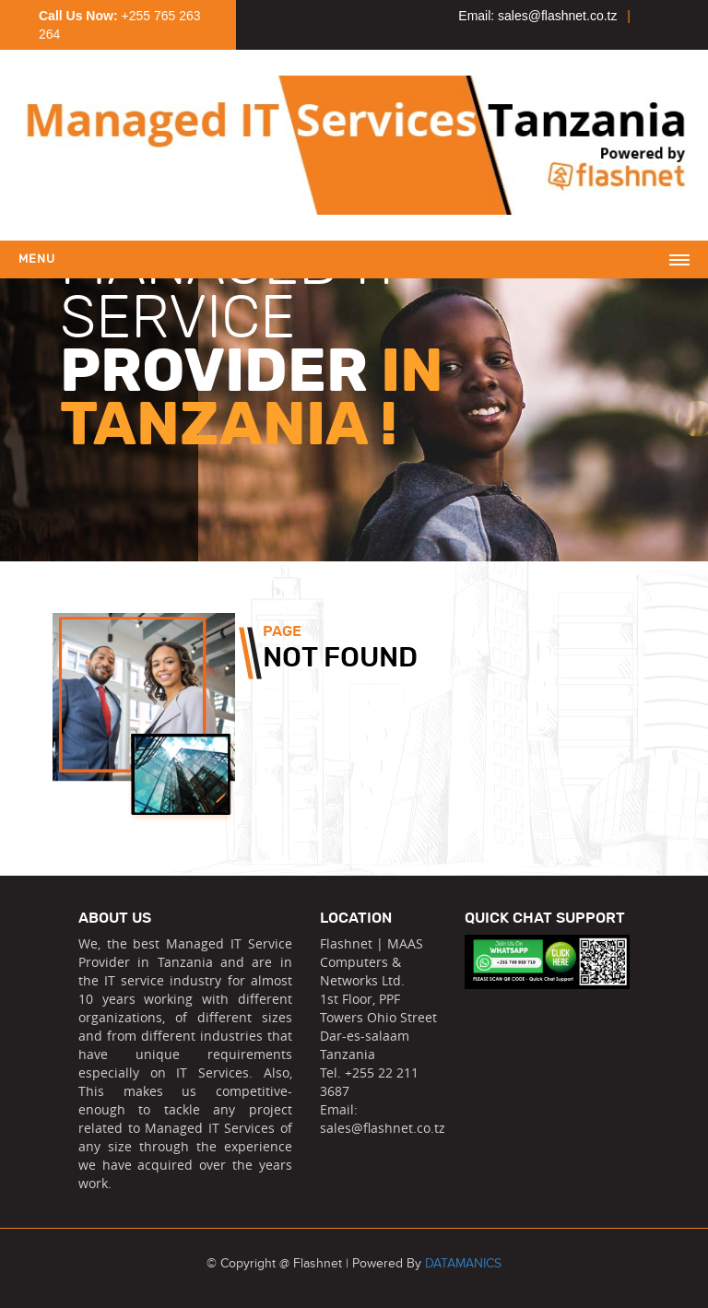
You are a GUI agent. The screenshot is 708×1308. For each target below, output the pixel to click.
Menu (36, 259)
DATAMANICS (463, 1263)
